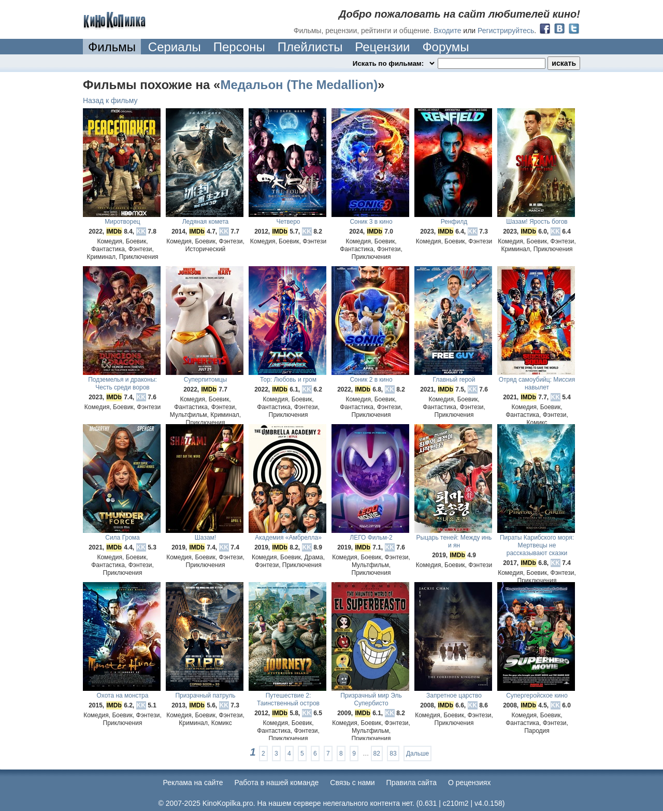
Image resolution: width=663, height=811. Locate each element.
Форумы (445, 47)
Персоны (239, 47)
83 (393, 753)
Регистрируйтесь (506, 30)
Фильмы (112, 47)
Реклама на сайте (193, 782)
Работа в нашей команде (277, 782)
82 (376, 753)
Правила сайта (411, 782)
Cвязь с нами (352, 782)
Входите (448, 30)
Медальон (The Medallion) (299, 85)
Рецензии (382, 47)
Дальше (417, 753)
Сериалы (174, 47)
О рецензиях (469, 782)
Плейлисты (310, 47)
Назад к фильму (110, 100)
